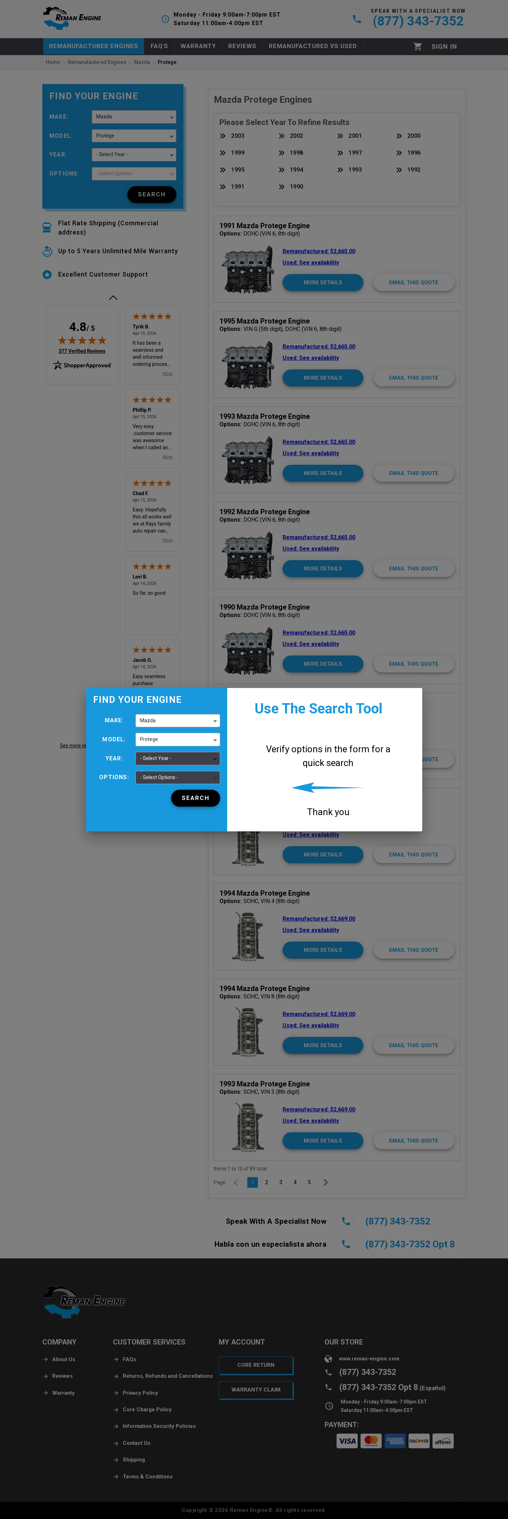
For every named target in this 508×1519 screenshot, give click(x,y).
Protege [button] (149, 739)
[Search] (195, 798)
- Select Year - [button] (155, 758)
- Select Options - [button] (159, 777)
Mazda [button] (148, 720)
